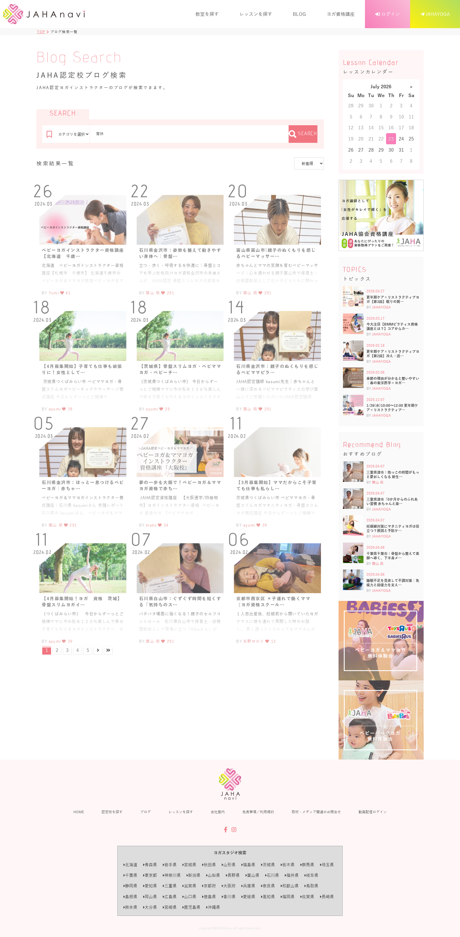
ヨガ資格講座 (341, 14)
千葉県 (130, 875)
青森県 (150, 864)
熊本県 (130, 907)
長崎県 (327, 896)
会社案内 (218, 811)
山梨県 (213, 875)
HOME (78, 811)
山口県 (189, 896)
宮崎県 (170, 907)
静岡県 (130, 886)
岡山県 (150, 896)
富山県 (252, 875)
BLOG (299, 14)
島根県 (130, 896)
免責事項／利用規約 (258, 811)
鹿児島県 (191, 907)
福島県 (248, 864)
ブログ (145, 811)
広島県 (170, 896)
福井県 (292, 875)
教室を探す (207, 14)
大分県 (150, 907)
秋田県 (209, 864)
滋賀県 (189, 886)
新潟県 (193, 875)
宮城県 (189, 864)
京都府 (209, 886)
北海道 (130, 864)
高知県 (268, 896)
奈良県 (268, 886)
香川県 (229, 896)
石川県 (272, 875)
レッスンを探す (255, 14)
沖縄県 (213, 907)
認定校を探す (112, 811)
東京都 (150, 875)
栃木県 (288, 864)
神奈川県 (172, 875)
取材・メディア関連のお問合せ (316, 811)
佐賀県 (307, 896)
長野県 (233, 875)
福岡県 (288, 896)
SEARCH (303, 134)
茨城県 (268, 864)
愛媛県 (248, 896)
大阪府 (229, 886)
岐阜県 (311, 875)
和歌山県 (290, 886)
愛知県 (150, 886)
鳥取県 (311, 886)
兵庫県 (248, 886)
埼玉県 (327, 864)
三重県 (170, 886)
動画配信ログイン (372, 811)
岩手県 (170, 864)
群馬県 (307, 864)
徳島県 (209, 896)
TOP (41, 31)
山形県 (229, 864)
